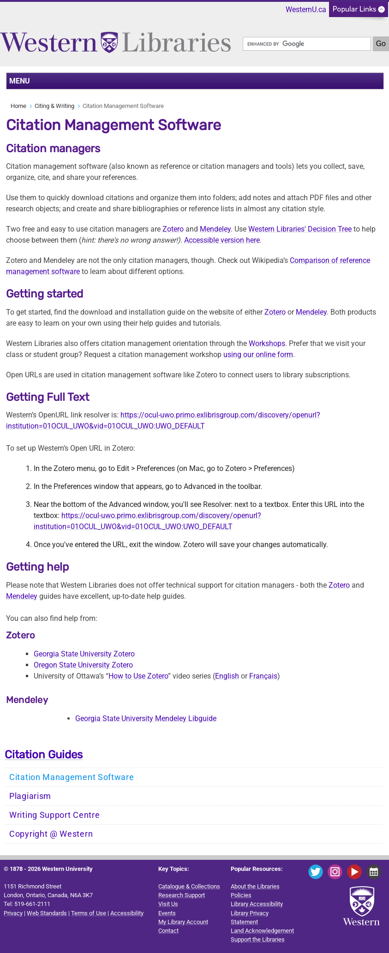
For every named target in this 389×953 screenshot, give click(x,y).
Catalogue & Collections (189, 886)
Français (263, 676)
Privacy (13, 913)
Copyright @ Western (51, 834)
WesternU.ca (306, 9)
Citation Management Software (71, 777)
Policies (241, 895)
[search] (307, 44)
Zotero (339, 585)
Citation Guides (44, 754)
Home (18, 105)
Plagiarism (30, 796)
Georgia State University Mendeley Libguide (145, 718)
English (227, 676)
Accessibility (127, 913)
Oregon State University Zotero (83, 665)
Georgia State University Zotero (84, 653)
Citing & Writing (54, 105)
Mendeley (21, 596)
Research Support (181, 895)
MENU (19, 81)
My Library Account (183, 921)
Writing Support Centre (54, 815)
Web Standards (47, 913)
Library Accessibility (257, 903)
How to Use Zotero (138, 676)
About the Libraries (255, 886)
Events (167, 913)
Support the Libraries (258, 939)
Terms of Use (88, 913)
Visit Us (168, 903)
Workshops (267, 343)
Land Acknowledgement (262, 930)
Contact (168, 930)
